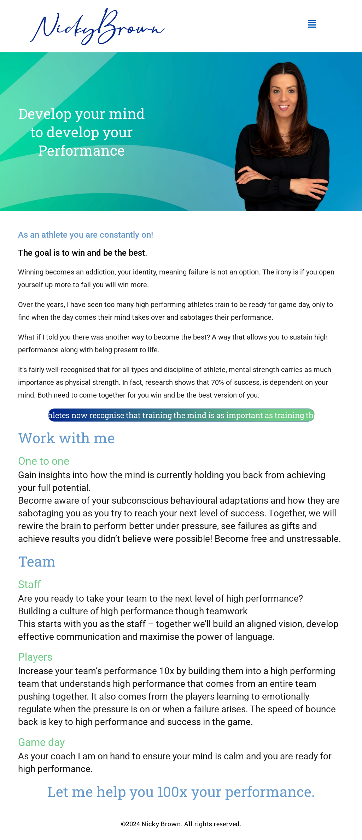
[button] (312, 24)
